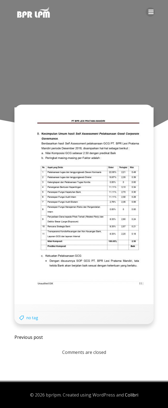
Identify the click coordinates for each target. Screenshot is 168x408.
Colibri (131, 395)
